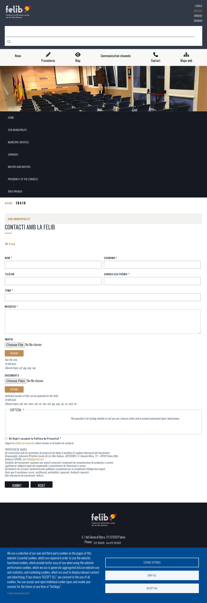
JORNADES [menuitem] (13, 154)
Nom (7, 258)
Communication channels (116, 56)
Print (12, 244)
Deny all (152, 575)
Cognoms (109, 258)
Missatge (10, 306)
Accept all (152, 588)
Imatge (9, 339)
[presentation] (40, 423)
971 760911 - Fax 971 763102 (107, 543)
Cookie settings (152, 562)
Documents (12, 375)
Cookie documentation (18, 593)
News (18, 56)
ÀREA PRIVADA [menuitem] (15, 191)
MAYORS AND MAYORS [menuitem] (19, 167)
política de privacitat (24, 443)
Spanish (198, 15)
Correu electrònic (115, 274)
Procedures (48, 61)
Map (77, 61)
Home (9, 203)
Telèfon (9, 274)
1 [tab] (103, 106)
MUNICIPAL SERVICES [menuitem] (18, 142)
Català (198, 6)
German (198, 20)
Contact (155, 61)
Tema (8, 290)
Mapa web (186, 61)
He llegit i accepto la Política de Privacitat (34, 438)
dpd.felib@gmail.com (32, 459)
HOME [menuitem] (11, 117)
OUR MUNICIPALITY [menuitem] (17, 130)
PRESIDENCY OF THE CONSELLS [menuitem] (23, 179)
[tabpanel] (103, 88)
